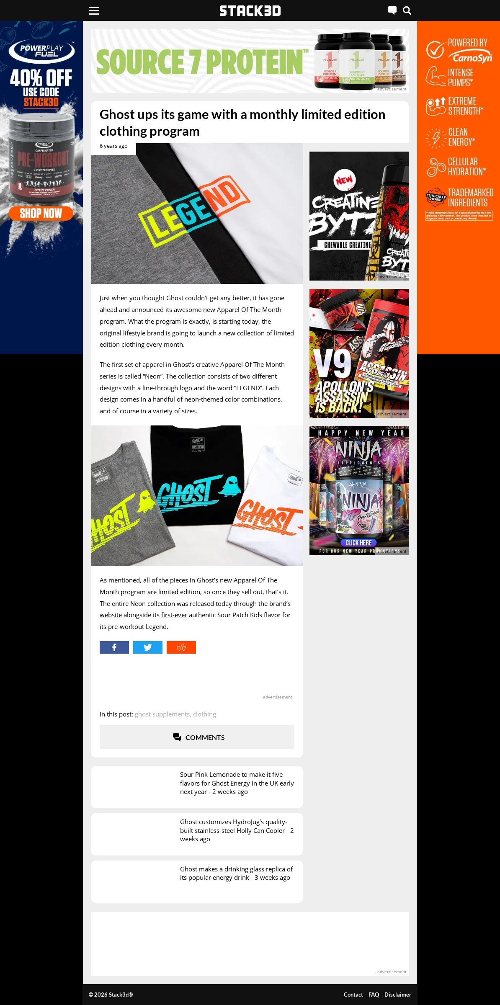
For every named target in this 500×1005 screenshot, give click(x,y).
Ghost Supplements (162, 714)
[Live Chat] (392, 10)
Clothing (204, 714)
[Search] (407, 10)
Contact (353, 994)
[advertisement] (250, 61)
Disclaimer (397, 994)
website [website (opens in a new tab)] (111, 615)
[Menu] (94, 10)
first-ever (174, 615)
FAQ (374, 994)
